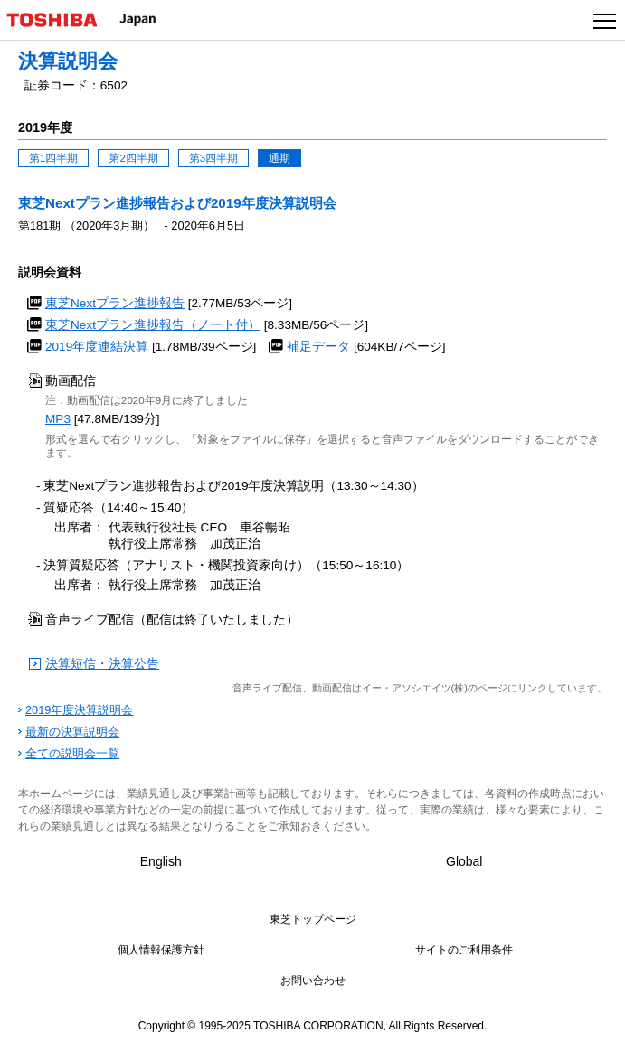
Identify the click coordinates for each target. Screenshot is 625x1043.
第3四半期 (213, 158)
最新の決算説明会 (72, 731)
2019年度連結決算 (96, 346)
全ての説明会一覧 (72, 753)
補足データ (318, 346)
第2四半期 (133, 158)
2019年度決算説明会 (79, 710)
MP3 (58, 419)
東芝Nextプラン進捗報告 (115, 303)
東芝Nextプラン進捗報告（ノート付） (152, 325)
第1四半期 (53, 158)
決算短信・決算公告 (102, 664)
